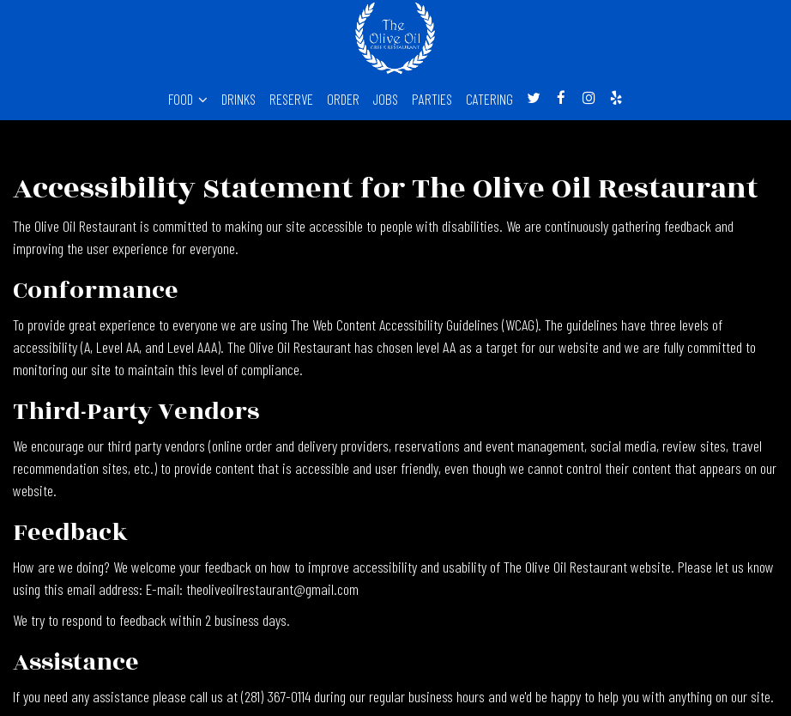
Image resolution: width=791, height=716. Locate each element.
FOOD (188, 98)
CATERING (489, 98)
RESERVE (291, 98)
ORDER (343, 98)
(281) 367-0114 (276, 696)
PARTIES (432, 98)
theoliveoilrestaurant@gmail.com (272, 588)
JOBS (385, 98)
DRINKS (238, 98)
